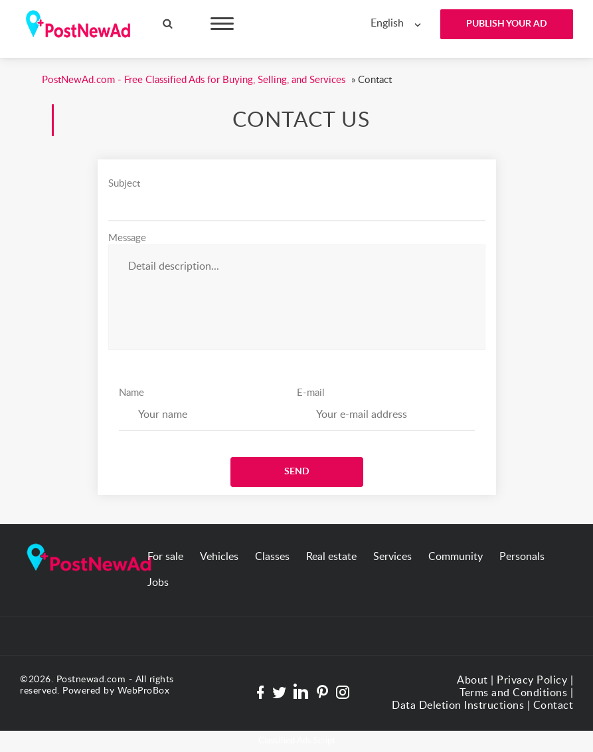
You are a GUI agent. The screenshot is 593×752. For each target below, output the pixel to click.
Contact (553, 705)
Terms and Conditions (513, 693)
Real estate (331, 556)
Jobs (158, 582)
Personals (522, 556)
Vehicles (219, 556)
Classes (272, 556)
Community (455, 556)
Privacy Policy (532, 680)
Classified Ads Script (296, 741)
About (472, 680)
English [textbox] (387, 23)
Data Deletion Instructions (458, 705)
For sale (165, 556)
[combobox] (399, 23)
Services (392, 556)
